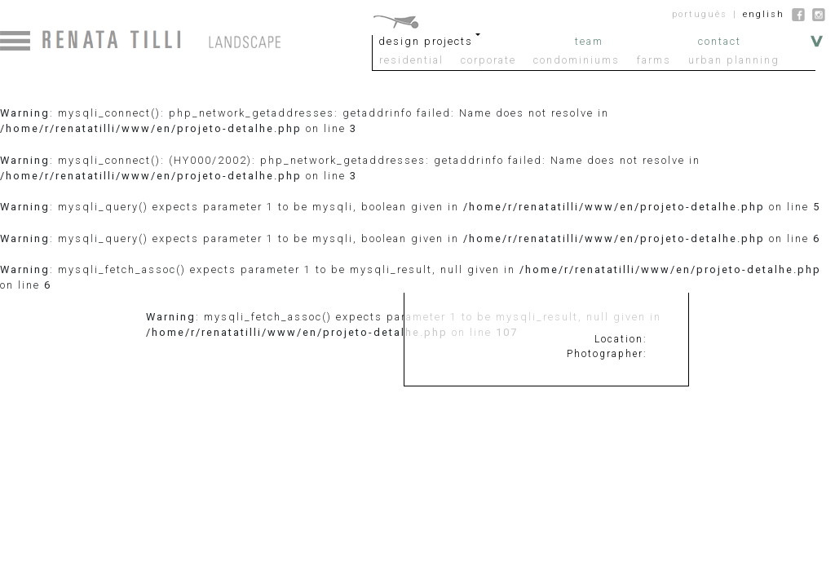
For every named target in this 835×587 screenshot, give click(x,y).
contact (719, 41)
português (699, 14)
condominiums (576, 60)
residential (411, 60)
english (763, 14)
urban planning (734, 60)
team (589, 41)
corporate (488, 60)
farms (654, 60)
